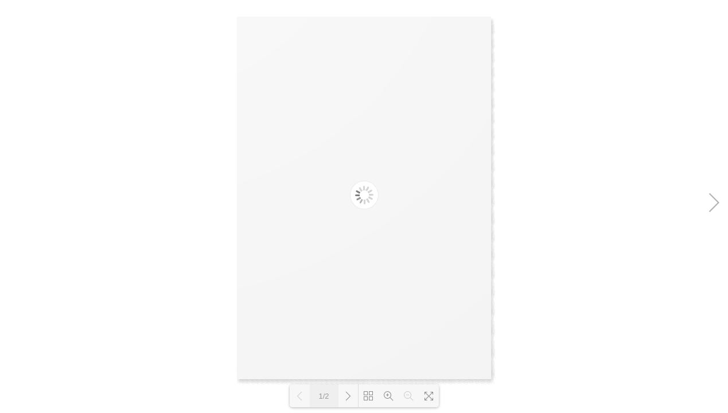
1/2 (323, 396)
